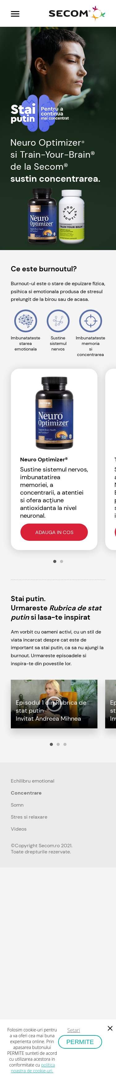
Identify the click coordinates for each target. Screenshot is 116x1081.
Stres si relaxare (29, 817)
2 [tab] (61, 561)
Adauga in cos (54, 532)
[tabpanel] (58, 459)
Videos (19, 829)
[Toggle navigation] (15, 13)
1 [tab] (54, 561)
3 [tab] (65, 744)
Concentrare (26, 793)
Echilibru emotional (32, 781)
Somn (17, 805)
